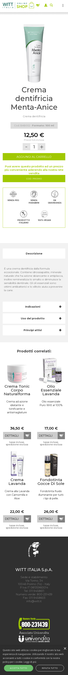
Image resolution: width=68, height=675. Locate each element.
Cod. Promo (34, 178)
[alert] (34, 660)
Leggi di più (30, 661)
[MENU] (63, 5)
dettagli (12, 435)
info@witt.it (34, 601)
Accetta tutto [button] (18, 668)
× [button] (64, 648)
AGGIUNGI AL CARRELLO (34, 156)
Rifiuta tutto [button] (50, 668)
